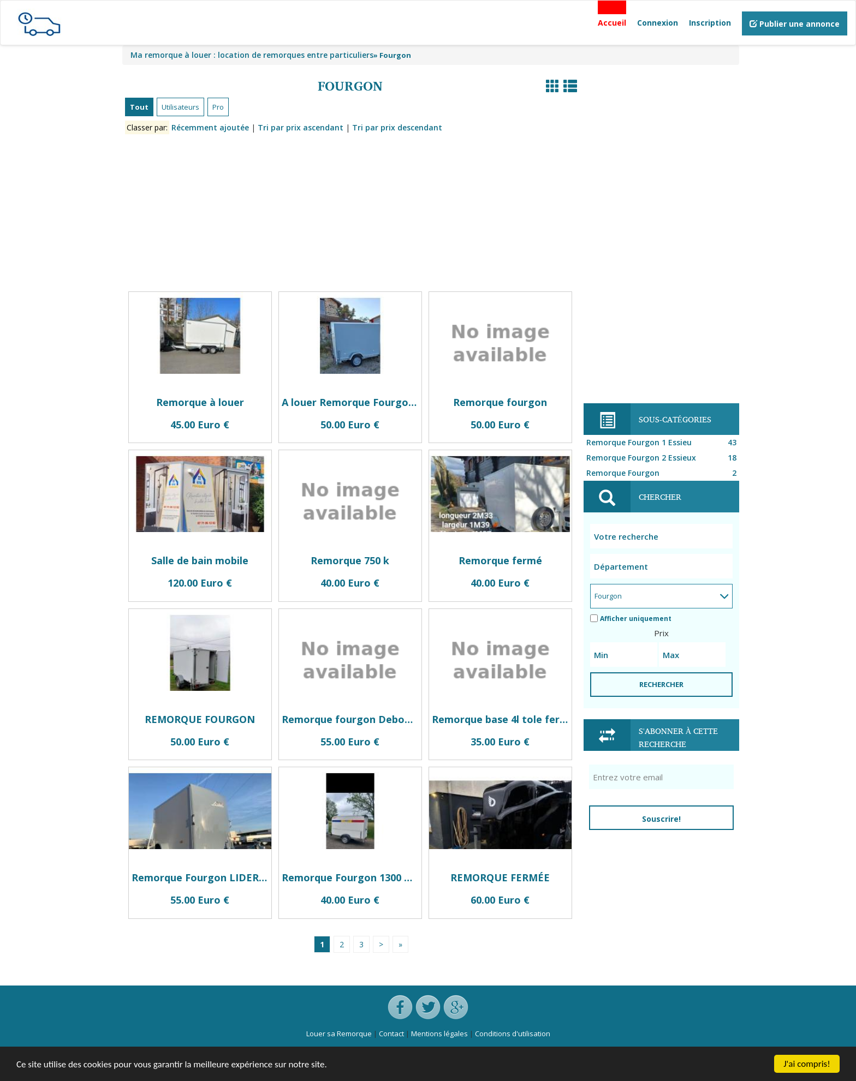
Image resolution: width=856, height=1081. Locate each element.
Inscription (710, 22)
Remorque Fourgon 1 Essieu (662, 442)
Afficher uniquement (630, 618)
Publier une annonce (795, 24)
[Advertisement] (350, 215)
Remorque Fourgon (662, 473)
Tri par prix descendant (397, 127)
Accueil (612, 22)
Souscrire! (661, 819)
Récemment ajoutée (210, 127)
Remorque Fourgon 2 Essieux (662, 457)
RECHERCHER (661, 684)
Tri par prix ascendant (300, 127)
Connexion (657, 22)
